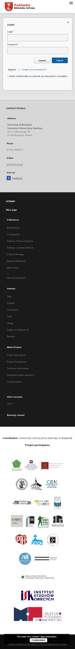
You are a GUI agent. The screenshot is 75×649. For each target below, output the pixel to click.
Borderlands (13, 227)
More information (49, 636)
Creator (11, 303)
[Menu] (71, 3)
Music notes (13, 267)
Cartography (13, 234)
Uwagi (10, 323)
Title (9, 296)
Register (12, 69)
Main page (11, 209)
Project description (16, 355)
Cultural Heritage (15, 254)
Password (13, 44)
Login (10, 31)
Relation (11, 336)
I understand (38, 640)
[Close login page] (68, 22)
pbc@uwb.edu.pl (15, 164)
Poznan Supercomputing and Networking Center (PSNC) (37, 643)
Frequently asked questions (20, 375)
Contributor (12, 309)
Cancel (42, 60)
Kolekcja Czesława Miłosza (20, 247)
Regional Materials (16, 260)
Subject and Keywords (18, 329)
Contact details (14, 381)
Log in (10, 403)
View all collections (16, 277)
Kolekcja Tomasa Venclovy (20, 240)
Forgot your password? (34, 69)
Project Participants (16, 361)
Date (9, 316)
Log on (59, 60)
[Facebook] (9, 178)
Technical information (18, 368)
